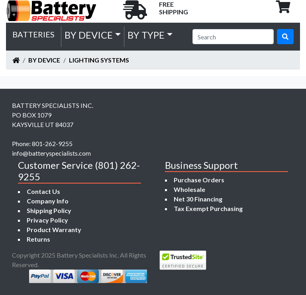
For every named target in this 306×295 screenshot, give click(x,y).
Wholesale (189, 189)
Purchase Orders (199, 180)
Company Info (48, 201)
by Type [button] (146, 35)
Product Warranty (54, 229)
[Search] (233, 36)
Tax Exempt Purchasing (208, 208)
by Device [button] (89, 35)
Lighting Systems (99, 60)
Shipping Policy (49, 210)
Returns (38, 239)
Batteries (33, 34)
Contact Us (43, 191)
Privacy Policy (47, 220)
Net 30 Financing (198, 199)
